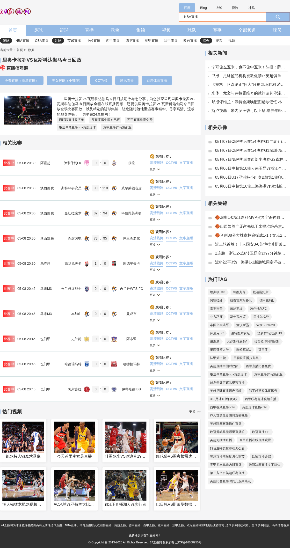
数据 (31, 50)
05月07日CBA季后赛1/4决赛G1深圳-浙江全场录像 (251, 150)
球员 (277, 30)
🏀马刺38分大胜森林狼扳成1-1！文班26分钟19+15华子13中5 (251, 235)
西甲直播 (113, 41)
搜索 (219, 41)
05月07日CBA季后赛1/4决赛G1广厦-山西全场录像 (251, 141)
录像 (115, 30)
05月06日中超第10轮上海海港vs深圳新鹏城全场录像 (251, 186)
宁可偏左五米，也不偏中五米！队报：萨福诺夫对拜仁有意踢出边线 (249, 67)
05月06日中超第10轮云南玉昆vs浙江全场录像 (251, 168)
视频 (166, 30)
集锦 (140, 30)
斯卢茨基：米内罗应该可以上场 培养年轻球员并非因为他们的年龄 (249, 111)
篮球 (64, 30)
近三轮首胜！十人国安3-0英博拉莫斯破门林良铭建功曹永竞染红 (251, 244)
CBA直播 (42, 41)
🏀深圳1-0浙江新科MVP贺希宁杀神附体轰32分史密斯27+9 (251, 217)
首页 (12, 30)
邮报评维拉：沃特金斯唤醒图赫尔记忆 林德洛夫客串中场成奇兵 (249, 102)
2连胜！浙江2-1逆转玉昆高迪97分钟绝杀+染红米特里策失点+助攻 (251, 253)
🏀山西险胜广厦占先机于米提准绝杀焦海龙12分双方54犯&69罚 (251, 226)
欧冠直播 (190, 41)
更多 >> (195, 412)
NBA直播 (22, 41)
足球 (38, 30)
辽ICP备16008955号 (188, 542)
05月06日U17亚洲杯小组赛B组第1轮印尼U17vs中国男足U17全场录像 (251, 177)
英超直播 (74, 41)
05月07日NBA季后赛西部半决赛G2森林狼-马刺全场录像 (251, 159)
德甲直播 (132, 41)
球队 (192, 30)
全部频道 (247, 30)
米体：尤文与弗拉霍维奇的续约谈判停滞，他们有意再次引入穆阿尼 (249, 93)
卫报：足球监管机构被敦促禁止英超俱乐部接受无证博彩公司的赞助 (249, 76)
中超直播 (93, 41)
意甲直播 (151, 41)
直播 (89, 30)
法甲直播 (171, 41)
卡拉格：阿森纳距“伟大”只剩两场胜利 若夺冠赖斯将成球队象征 (249, 84)
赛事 (217, 30)
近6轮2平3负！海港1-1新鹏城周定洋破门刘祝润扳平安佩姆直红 (251, 262)
